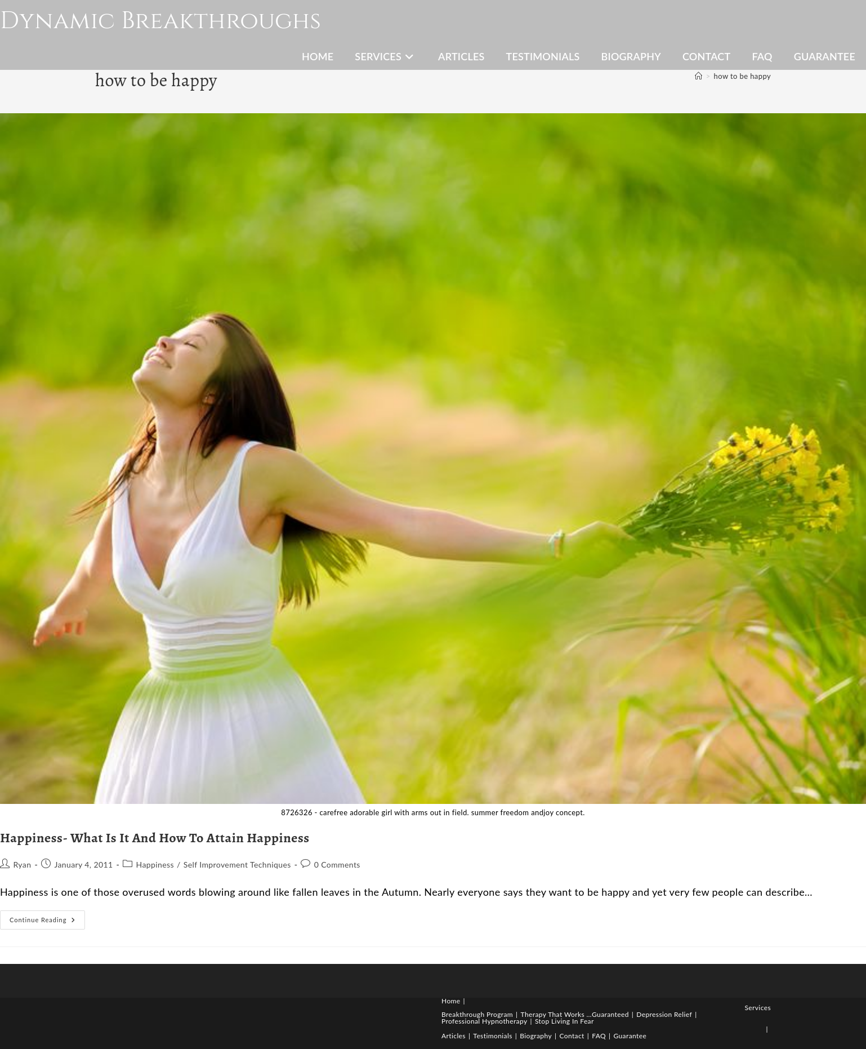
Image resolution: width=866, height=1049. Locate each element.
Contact (571, 1036)
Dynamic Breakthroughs (160, 21)
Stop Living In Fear (564, 1021)
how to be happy (742, 76)
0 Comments (337, 864)
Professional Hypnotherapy (484, 1021)
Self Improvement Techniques (237, 864)
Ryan (22, 864)
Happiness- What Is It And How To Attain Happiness (155, 838)
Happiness (155, 864)
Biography (536, 1036)
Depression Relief (664, 1014)
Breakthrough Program (477, 1014)
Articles (453, 1036)
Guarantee (629, 1036)
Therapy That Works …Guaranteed (575, 1014)
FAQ (599, 1036)
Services (757, 1007)
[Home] (698, 76)
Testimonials (492, 1036)
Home (451, 1001)
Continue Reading (47, 922)
